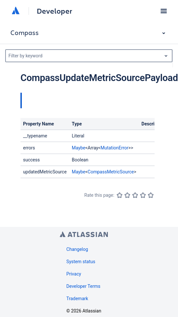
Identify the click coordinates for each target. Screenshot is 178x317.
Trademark (77, 298)
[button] (164, 11)
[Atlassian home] (15, 11)
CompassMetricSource (111, 171)
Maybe (78, 147)
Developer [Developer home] (54, 11)
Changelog (77, 249)
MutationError (114, 147)
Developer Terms (83, 286)
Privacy (73, 273)
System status (80, 261)
